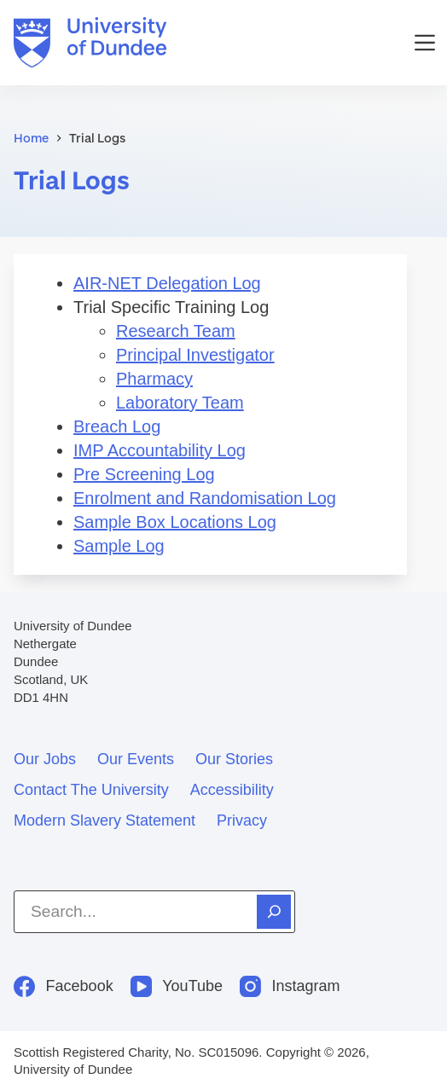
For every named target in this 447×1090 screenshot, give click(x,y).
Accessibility (232, 789)
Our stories (234, 759)
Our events (135, 759)
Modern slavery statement (104, 820)
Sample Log (119, 545)
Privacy (242, 820)
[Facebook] (63, 986)
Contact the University (91, 789)
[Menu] (425, 42)
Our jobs (45, 759)
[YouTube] (177, 986)
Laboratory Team (180, 402)
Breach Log (116, 426)
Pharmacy (154, 378)
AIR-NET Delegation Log (167, 283)
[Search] (274, 912)
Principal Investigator (195, 354)
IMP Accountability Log (159, 450)
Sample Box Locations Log (174, 522)
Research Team (175, 331)
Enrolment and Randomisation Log (204, 498)
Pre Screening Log (144, 474)
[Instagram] (290, 986)
